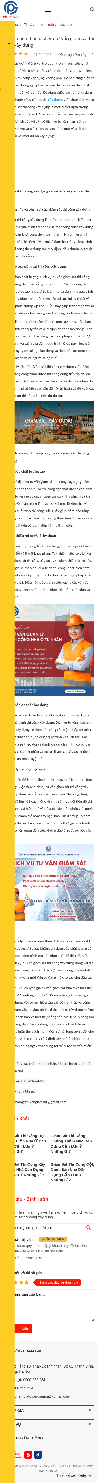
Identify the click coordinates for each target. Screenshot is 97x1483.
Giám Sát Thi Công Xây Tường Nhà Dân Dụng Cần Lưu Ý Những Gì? (24, 1169)
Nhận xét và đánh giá (22, 1273)
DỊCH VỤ (13, 1425)
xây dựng (55, 99)
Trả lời (15, 1258)
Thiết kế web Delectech (75, 1475)
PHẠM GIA (14, 1411)
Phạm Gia (15, 987)
